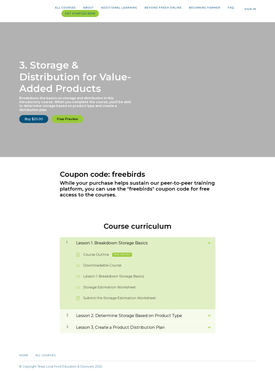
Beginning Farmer (204, 7)
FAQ (231, 7)
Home (23, 355)
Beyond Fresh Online (163, 7)
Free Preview (67, 119)
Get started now (80, 13)
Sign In (250, 9)
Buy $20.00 (34, 119)
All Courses (65, 7)
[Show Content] (209, 242)
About (88, 7)
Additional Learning (119, 7)
